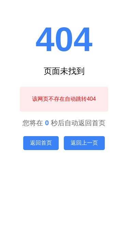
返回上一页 (84, 143)
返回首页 (41, 143)
